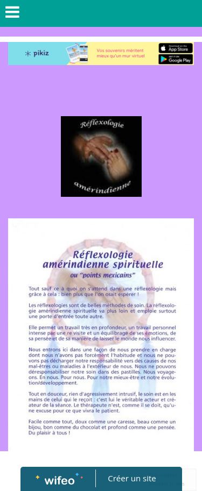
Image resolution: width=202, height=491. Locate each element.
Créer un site (132, 478)
